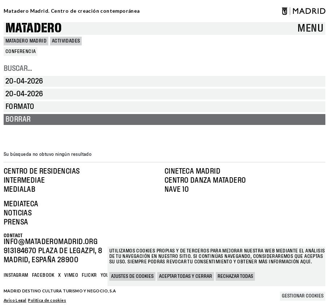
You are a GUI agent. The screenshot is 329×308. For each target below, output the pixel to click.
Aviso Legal (15, 300)
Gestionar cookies (303, 296)
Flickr (89, 275)
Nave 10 (176, 189)
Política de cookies (47, 300)
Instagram (16, 275)
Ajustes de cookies (132, 276)
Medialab (19, 189)
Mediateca (21, 204)
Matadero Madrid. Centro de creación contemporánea (72, 11)
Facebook (43, 275)
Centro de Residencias (42, 171)
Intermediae (24, 180)
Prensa (16, 222)
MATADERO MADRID (25, 41)
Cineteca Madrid (192, 171)
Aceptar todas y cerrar (185, 276)
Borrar (18, 119)
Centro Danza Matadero (205, 180)
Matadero (33, 28)
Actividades (66, 41)
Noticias (18, 213)
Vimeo (71, 275)
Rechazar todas (235, 276)
